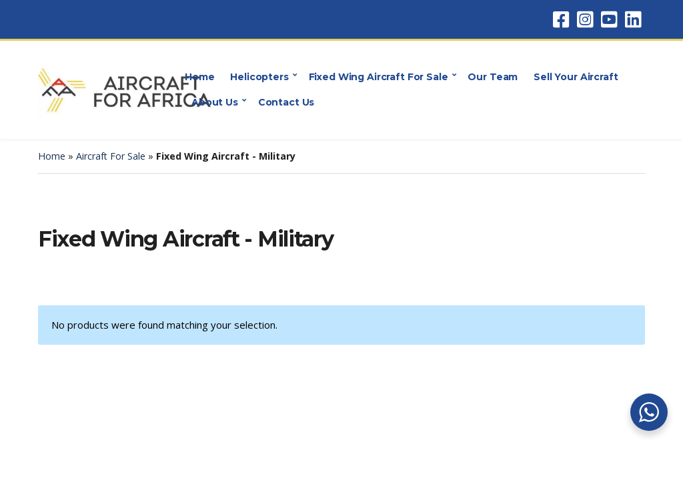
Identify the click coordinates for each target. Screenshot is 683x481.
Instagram (585, 19)
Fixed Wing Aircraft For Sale (378, 77)
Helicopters (259, 77)
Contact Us (286, 102)
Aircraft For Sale (110, 156)
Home (199, 77)
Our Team (493, 77)
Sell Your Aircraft (576, 77)
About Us (214, 102)
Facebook (561, 19)
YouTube (609, 19)
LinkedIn (633, 19)
